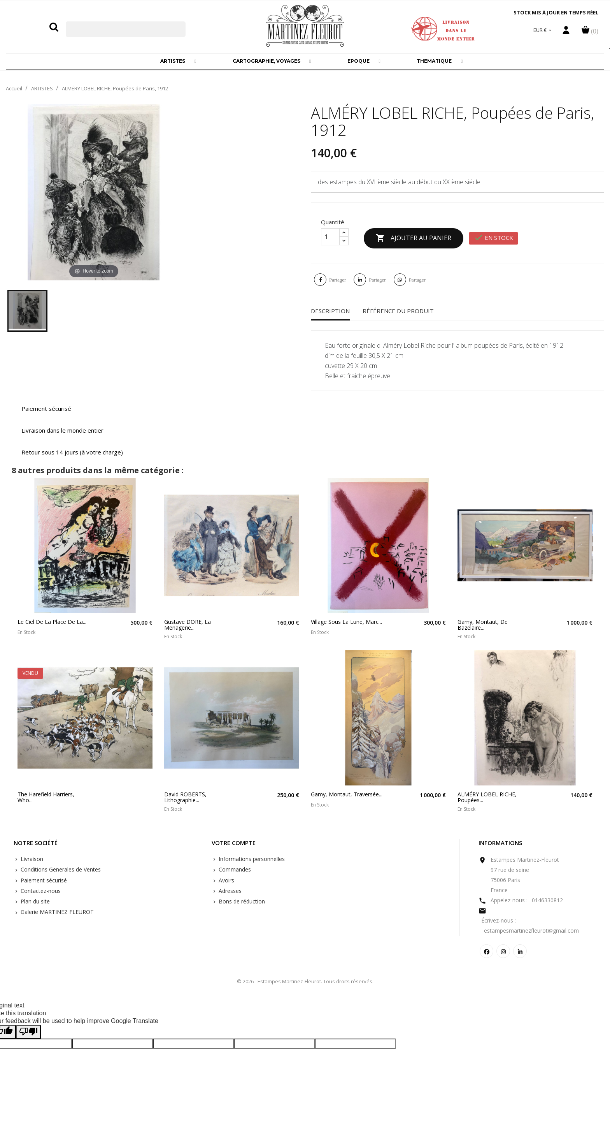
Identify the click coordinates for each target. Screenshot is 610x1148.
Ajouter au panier (413, 238)
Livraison (31, 859)
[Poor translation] (28, 1032)
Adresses (229, 890)
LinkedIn (520, 951)
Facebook (486, 951)
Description (330, 311)
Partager (337, 279)
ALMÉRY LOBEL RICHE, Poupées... (487, 797)
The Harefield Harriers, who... (46, 797)
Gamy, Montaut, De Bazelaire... (482, 625)
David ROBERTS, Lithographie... (185, 797)
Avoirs (225, 880)
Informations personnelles (251, 859)
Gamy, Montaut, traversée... (346, 794)
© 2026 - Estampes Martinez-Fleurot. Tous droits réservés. (305, 981)
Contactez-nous (40, 890)
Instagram (503, 951)
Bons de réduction (241, 901)
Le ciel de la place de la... (52, 622)
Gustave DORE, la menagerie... (187, 625)
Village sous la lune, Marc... (346, 622)
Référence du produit (398, 311)
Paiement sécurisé (43, 880)
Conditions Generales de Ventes (60, 869)
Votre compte (234, 843)
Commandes (234, 869)
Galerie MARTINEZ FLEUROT (56, 912)
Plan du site (34, 901)
